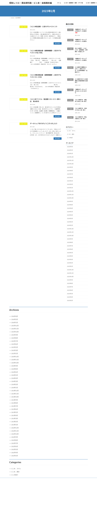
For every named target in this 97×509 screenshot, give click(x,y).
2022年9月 (70, 280)
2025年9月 (70, 167)
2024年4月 (70, 215)
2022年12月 (70, 269)
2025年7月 (70, 174)
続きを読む (57, 43)
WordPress (39, 486)
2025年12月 (70, 157)
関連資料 (70, 479)
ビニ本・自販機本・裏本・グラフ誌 (25, 479)
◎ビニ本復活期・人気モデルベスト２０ (43, 26)
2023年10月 (70, 235)
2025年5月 (70, 181)
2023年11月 (70, 232)
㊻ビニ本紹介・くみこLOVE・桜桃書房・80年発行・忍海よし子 (81, 50)
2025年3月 (70, 184)
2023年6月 (70, 249)
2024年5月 (70, 211)
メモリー (63, 479)
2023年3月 (70, 259)
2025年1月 (70, 187)
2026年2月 (70, 150)
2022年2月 (70, 300)
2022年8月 (70, 283)
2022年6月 (70, 290)
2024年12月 (70, 191)
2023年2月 (70, 263)
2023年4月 (70, 256)
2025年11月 (70, 160)
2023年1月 (70, 266)
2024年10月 (70, 198)
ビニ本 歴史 (70, 134)
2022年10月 (70, 276)
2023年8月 (70, 242)
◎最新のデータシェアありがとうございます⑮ (81, 91)
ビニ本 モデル (71, 131)
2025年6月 (70, 177)
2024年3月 (70, 218)
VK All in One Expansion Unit (59, 486)
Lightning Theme (48, 486)
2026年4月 (70, 146)
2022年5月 (70, 293)
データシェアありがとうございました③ (43, 123)
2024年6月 (70, 208)
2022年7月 (70, 287)
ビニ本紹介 (70, 137)
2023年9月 (70, 239)
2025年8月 (70, 170)
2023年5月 (70, 252)
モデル (55, 479)
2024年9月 (70, 201)
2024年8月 (70, 205)
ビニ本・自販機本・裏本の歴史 (44, 479)
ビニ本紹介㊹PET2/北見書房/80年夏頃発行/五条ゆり (81, 80)
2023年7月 (70, 246)
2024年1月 (70, 225)
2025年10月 (70, 163)
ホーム (12, 479)
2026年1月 (70, 153)
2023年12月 (70, 228)
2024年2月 (70, 222)
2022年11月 (70, 273)
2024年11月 (70, 194)
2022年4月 (70, 297)
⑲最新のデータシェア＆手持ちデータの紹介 (81, 31)
